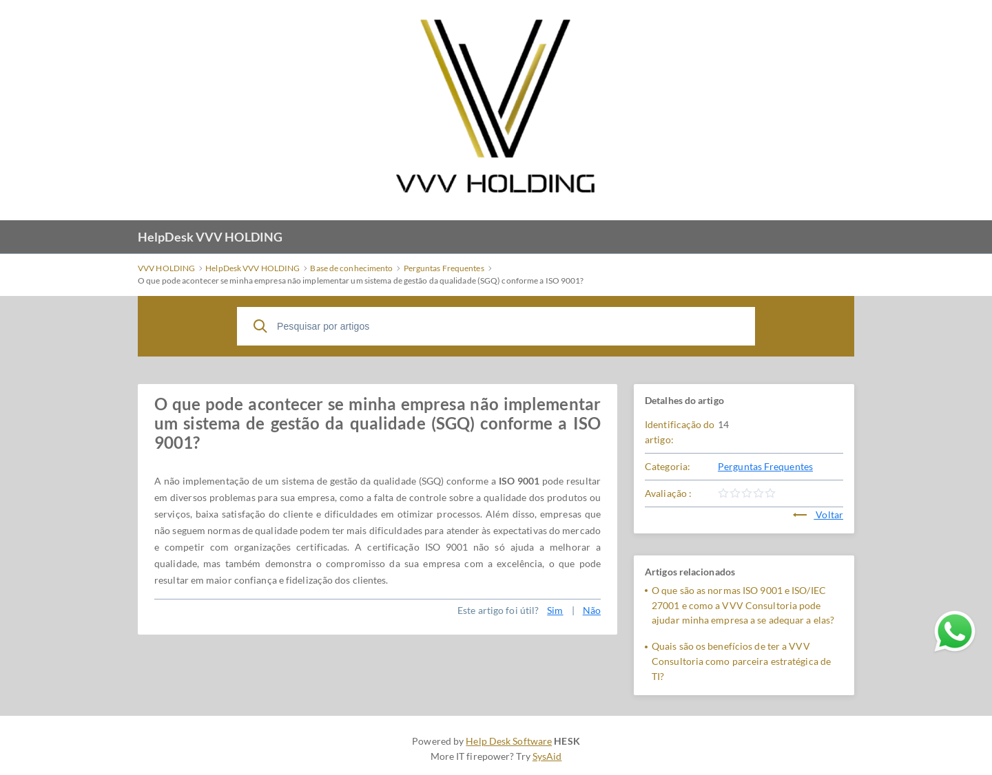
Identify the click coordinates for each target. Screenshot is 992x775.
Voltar (818, 514)
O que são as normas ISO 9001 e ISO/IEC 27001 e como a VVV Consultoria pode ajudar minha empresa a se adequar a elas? (743, 605)
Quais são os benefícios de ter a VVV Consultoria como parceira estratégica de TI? (741, 661)
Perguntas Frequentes (765, 466)
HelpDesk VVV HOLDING (210, 236)
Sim (555, 610)
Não (592, 610)
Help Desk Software (509, 741)
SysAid (547, 756)
